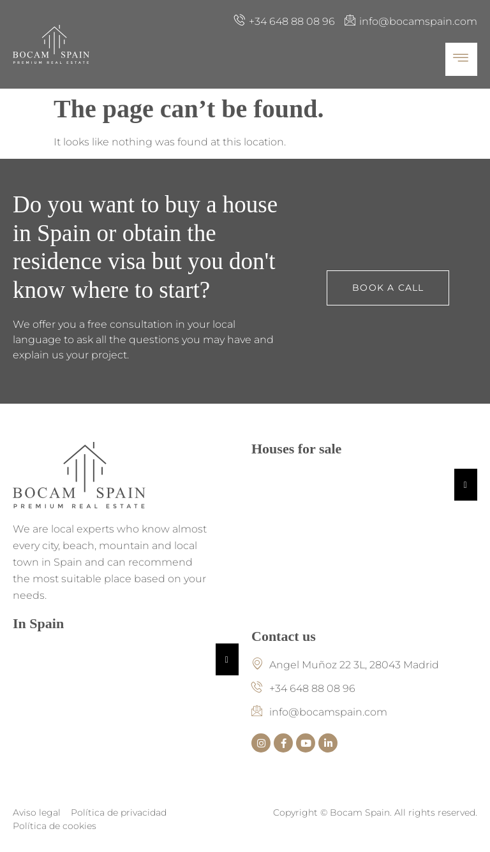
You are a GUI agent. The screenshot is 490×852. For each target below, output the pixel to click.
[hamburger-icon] (461, 59)
